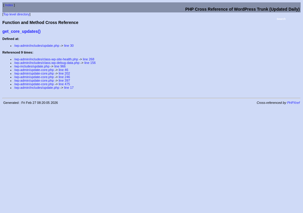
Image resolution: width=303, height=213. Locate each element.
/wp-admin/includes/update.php (36, 45)
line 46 (63, 70)
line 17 (68, 87)
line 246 (64, 77)
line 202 (64, 73)
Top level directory (16, 14)
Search (281, 18)
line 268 (88, 59)
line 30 (68, 45)
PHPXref (293, 102)
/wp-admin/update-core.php (34, 70)
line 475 (64, 84)
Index (9, 5)
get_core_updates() (21, 31)
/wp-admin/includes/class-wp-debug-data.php (47, 62)
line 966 (60, 66)
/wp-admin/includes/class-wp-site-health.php (46, 59)
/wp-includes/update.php (31, 66)
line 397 (64, 80)
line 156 (90, 62)
